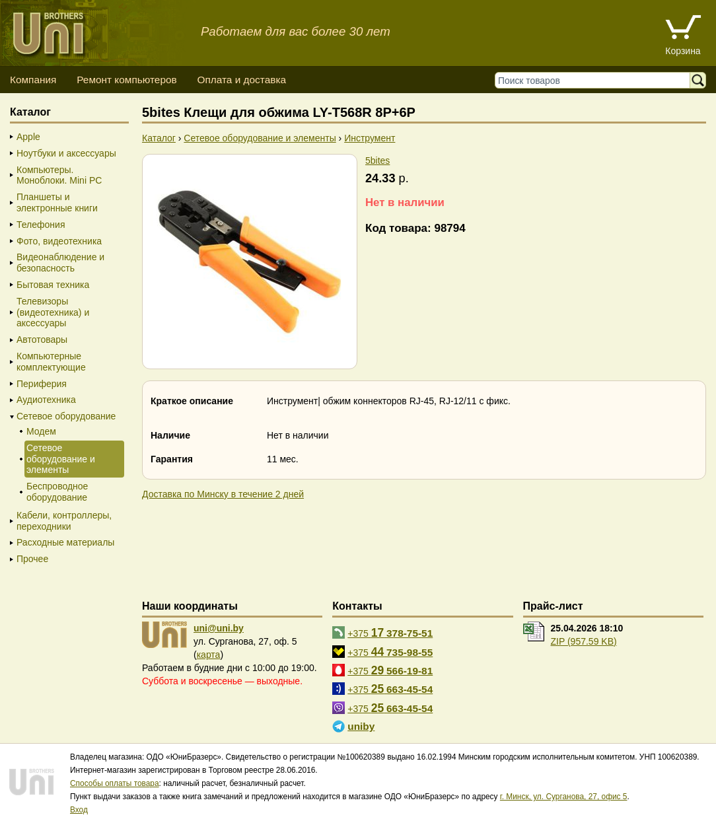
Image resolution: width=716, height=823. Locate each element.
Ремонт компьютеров (126, 79)
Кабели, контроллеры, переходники (64, 521)
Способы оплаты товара (114, 783)
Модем (41, 431)
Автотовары (42, 339)
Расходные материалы (65, 542)
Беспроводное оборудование (57, 492)
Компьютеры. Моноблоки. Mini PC (59, 175)
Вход (79, 809)
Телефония (41, 224)
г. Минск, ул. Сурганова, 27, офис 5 (563, 796)
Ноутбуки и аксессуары (66, 153)
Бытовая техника (53, 284)
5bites (377, 160)
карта (209, 654)
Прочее (32, 559)
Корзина (682, 51)
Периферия (42, 383)
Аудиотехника (46, 399)
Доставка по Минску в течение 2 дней (223, 494)
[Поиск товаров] (595, 80)
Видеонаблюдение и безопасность (60, 262)
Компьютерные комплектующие (51, 362)
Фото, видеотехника (59, 241)
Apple (28, 136)
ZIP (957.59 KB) (584, 641)
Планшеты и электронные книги (57, 202)
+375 (390, 632)
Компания (33, 79)
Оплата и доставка (241, 79)
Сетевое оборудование (66, 416)
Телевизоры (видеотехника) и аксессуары (53, 312)
